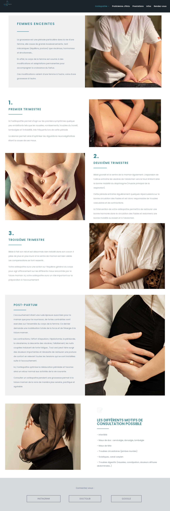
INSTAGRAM (43, 498)
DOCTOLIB (85, 498)
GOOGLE (126, 498)
